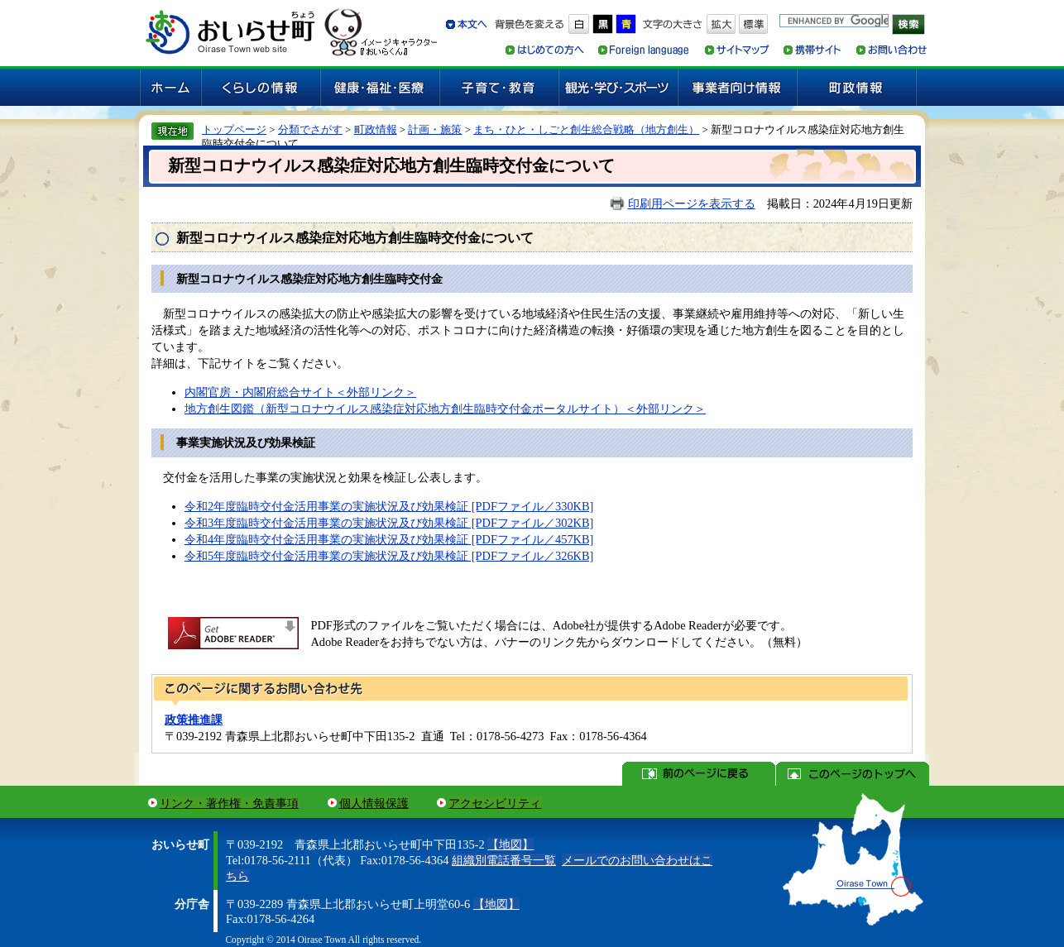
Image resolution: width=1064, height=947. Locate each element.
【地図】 (510, 844)
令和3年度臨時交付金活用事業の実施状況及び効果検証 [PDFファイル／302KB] (389, 522)
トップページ (234, 129)
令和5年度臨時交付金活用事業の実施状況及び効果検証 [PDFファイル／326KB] (389, 555)
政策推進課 (194, 719)
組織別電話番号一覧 (504, 860)
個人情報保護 (374, 803)
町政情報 (375, 129)
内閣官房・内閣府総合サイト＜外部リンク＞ (300, 392)
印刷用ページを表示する (691, 203)
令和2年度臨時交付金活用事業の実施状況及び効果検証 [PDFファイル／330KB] (389, 506)
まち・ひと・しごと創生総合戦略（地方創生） (586, 129)
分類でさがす (310, 129)
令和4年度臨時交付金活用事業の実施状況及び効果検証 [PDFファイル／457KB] (389, 539)
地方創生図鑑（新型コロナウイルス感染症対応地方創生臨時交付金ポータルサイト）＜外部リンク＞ (445, 408)
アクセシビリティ (494, 803)
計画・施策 (435, 129)
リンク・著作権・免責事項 (229, 803)
